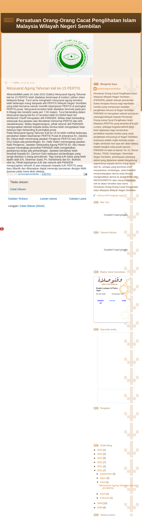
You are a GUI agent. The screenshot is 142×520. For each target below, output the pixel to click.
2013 (100, 458)
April (103, 494)
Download (100, 302)
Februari (105, 498)
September (106, 474)
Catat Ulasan (18, 189)
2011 (100, 466)
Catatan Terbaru (18, 198)
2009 (100, 503)
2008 (100, 507)
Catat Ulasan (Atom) (32, 205)
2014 (100, 454)
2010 (100, 470)
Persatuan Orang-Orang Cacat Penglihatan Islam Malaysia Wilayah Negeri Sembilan (76, 23)
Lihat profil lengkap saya (110, 195)
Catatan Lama (77, 198)
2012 (100, 462)
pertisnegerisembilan (109, 88)
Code (124, 301)
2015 (100, 450)
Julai (103, 482)
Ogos (103, 478)
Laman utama (48, 198)
